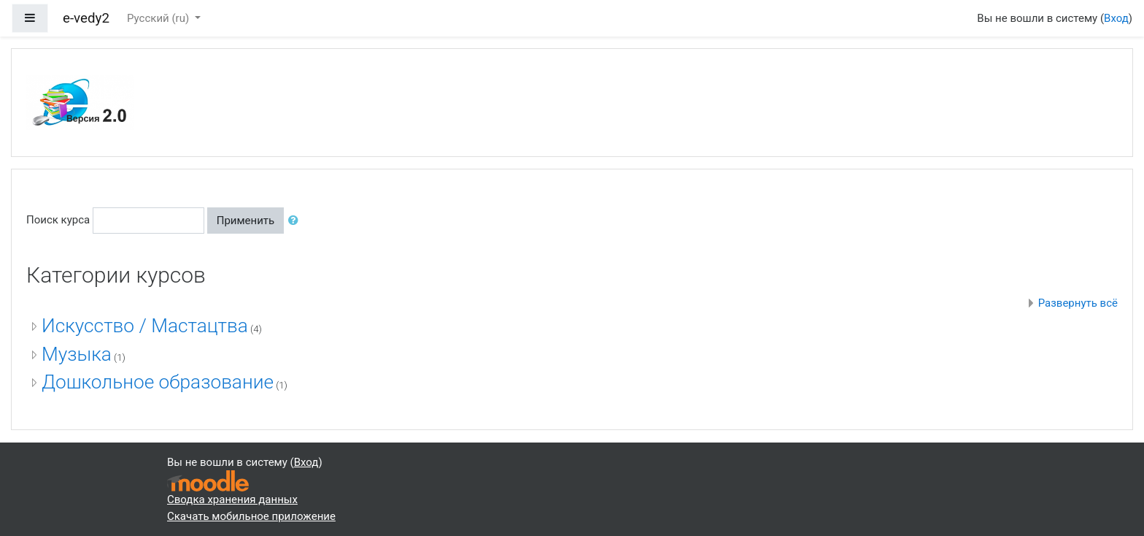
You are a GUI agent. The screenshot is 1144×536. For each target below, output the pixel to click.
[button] (296, 221)
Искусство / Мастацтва (145, 326)
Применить (246, 220)
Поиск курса (58, 219)
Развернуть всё (1078, 303)
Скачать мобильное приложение (251, 516)
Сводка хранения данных (232, 499)
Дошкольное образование (158, 382)
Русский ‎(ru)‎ (159, 18)
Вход (1116, 18)
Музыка (77, 354)
